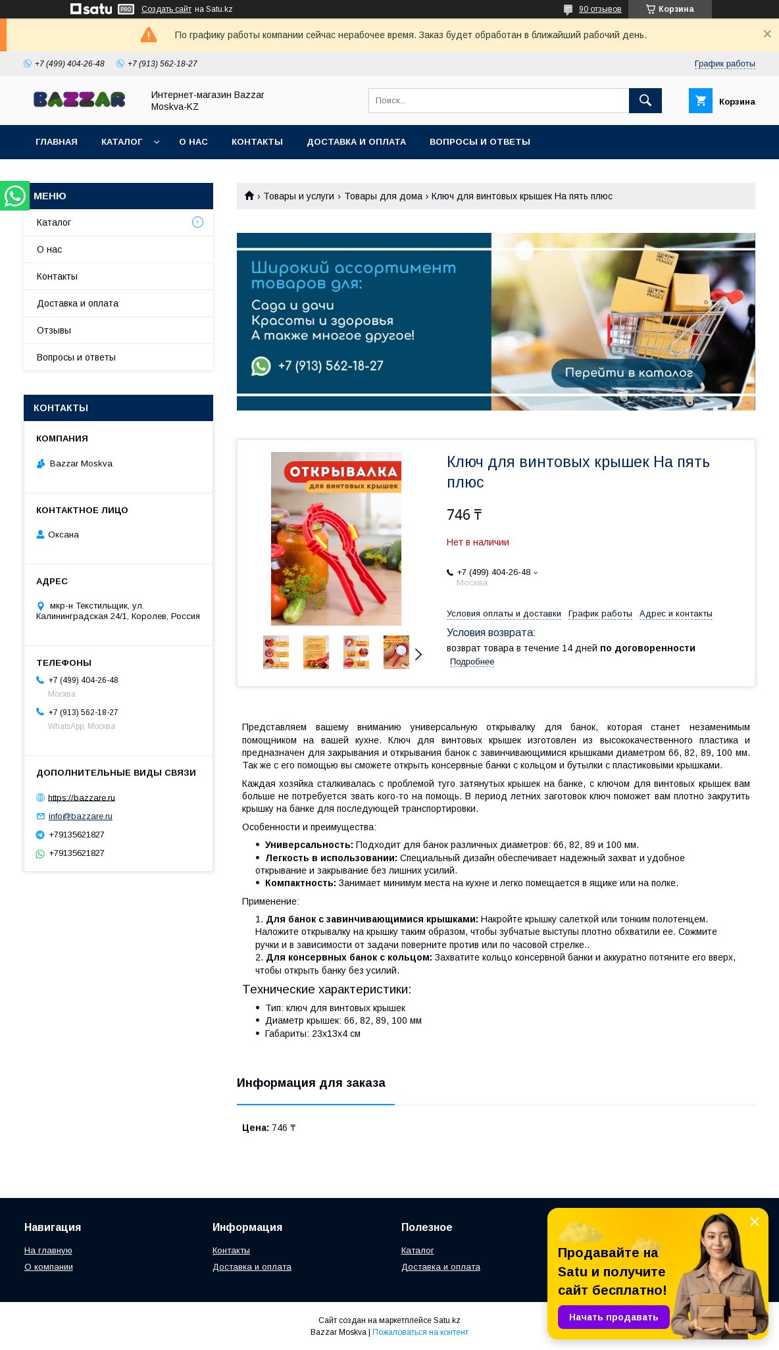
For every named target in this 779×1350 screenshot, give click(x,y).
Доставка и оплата (356, 142)
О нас (193, 142)
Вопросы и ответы (480, 142)
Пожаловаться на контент (420, 1332)
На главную (48, 1250)
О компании (48, 1267)
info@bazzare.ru (81, 816)
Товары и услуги (298, 196)
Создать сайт (166, 9)
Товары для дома (383, 196)
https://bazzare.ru (81, 797)
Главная (57, 142)
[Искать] (645, 100)
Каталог (121, 142)
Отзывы (54, 330)
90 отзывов (600, 9)
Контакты (257, 142)
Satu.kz (447, 1320)
